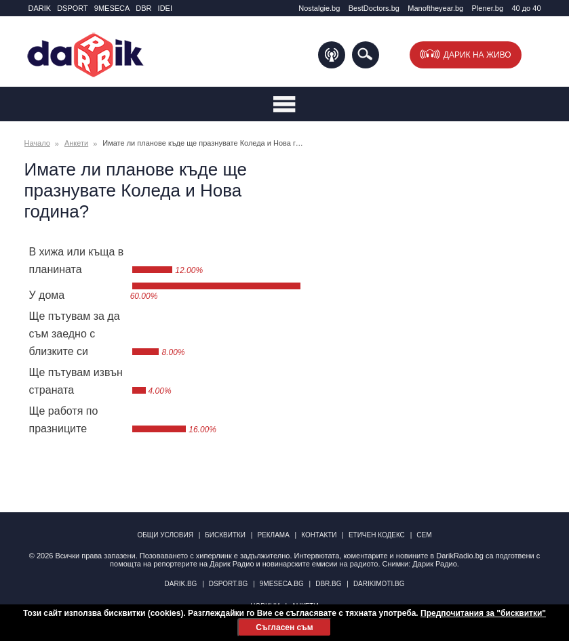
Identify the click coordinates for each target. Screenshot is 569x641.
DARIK (40, 8)
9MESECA (112, 8)
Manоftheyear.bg (435, 8)
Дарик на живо (477, 55)
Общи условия (165, 535)
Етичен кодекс (377, 535)
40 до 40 (526, 8)
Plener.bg (487, 8)
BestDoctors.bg (374, 8)
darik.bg (181, 583)
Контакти (318, 535)
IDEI (165, 8)
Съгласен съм (284, 627)
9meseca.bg (282, 583)
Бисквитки (225, 535)
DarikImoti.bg (379, 583)
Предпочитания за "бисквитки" (483, 613)
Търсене (365, 54)
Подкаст (331, 54)
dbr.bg (328, 583)
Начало (37, 143)
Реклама (273, 535)
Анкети (76, 143)
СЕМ (423, 535)
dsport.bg (228, 583)
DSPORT (72, 8)
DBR (143, 8)
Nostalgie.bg (319, 8)
